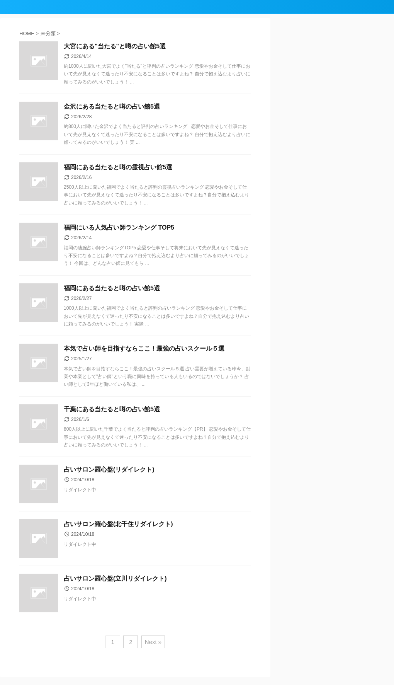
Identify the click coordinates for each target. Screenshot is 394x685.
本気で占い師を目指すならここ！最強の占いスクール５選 (144, 348)
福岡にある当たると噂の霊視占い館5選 (118, 167)
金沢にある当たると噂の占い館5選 (112, 106)
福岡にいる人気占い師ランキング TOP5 (119, 227)
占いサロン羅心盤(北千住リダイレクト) (118, 524)
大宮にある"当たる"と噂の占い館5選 (115, 46)
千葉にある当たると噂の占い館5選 (112, 409)
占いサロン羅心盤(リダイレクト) (109, 469)
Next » (153, 642)
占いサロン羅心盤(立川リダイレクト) (115, 578)
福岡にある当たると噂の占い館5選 (112, 288)
